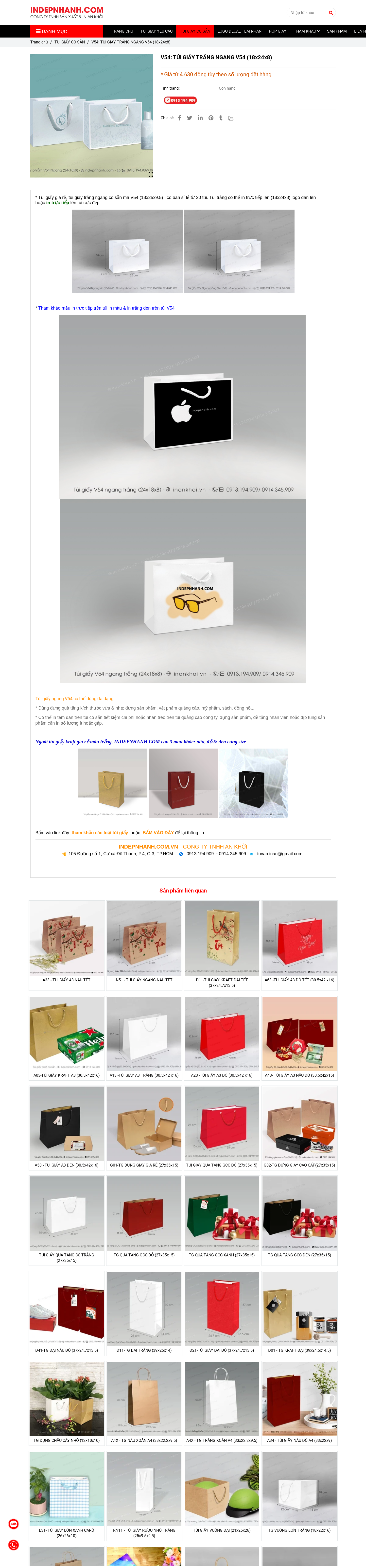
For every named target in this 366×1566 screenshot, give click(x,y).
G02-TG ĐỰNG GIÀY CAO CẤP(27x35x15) (299, 1165)
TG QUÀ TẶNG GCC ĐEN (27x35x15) (299, 1255)
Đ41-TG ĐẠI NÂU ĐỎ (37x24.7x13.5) (66, 1350)
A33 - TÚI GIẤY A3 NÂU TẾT (66, 980)
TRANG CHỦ (122, 31)
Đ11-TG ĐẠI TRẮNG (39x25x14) (144, 1350)
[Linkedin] (200, 118)
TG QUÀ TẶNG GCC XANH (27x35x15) (222, 1255)
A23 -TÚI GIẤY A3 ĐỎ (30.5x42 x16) (222, 1075)
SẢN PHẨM (337, 31)
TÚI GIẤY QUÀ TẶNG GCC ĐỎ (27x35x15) (222, 1165)
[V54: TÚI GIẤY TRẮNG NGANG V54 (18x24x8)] (67, 12)
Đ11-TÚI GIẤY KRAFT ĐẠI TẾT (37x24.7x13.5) (222, 983)
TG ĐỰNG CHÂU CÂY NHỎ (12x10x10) (67, 1440)
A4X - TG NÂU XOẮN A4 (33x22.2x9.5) (144, 1440)
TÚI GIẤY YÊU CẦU (156, 31)
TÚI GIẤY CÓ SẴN (195, 31)
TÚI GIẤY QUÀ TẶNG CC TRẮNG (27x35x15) (66, 1258)
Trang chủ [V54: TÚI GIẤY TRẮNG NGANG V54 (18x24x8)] (39, 42)
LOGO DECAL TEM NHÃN (239, 31)
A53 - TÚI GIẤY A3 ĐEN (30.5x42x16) (67, 1165)
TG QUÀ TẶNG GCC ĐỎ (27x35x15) (144, 1255)
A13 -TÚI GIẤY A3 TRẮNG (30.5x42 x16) (144, 1075)
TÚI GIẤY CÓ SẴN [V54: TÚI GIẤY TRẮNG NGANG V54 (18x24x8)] (69, 42)
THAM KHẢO (307, 31)
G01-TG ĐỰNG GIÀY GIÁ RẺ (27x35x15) (144, 1165)
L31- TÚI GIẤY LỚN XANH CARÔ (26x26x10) (66, 1533)
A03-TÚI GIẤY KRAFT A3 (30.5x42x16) (67, 1075)
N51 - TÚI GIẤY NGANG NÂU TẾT (144, 980)
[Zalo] (234, 118)
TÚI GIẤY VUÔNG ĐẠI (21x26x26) (222, 1530)
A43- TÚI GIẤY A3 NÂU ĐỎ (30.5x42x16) (299, 1075)
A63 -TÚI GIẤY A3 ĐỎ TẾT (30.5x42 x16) (299, 980)
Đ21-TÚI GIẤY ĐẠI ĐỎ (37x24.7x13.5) (222, 1350)
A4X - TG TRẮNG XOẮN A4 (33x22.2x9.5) (222, 1440)
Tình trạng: (171, 88)
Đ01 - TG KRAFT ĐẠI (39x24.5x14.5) (299, 1350)
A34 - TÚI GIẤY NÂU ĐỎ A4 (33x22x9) (299, 1440)
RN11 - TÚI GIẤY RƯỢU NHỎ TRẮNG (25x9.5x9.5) (144, 1533)
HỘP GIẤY (277, 31)
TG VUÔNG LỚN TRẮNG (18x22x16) (299, 1530)
